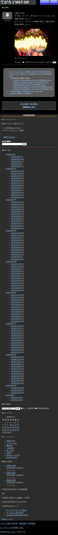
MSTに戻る (9, 137)
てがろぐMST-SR (15, 2)
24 (11, 430)
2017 (9, 395)
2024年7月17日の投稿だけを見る (25, 80)
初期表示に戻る (29, 107)
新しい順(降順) (28, 408)
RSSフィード (7, 519)
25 (13, 430)
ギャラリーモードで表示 (16, 510)
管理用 (54, 2)
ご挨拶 (9, 448)
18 (13, 427)
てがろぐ (13, 532)
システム (10, 443)
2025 (9, 169)
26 (16, 430)
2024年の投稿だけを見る (22, 85)
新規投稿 (44, 2)
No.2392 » (34, 104)
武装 (8, 453)
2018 (9, 386)
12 (16, 425)
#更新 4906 (11, 466)
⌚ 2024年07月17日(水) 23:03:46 (33, 62)
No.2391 (7, 20)
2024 (9, 200)
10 (11, 425)
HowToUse (10, 458)
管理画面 (31, 523)
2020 (9, 324)
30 (8, 432)
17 (11, 427)
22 (6, 430)
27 (18, 430)
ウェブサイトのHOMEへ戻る (12, 528)
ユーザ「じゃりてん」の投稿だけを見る (23, 72)
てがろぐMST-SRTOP (9, 523)
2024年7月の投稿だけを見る (23, 82)
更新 (8, 441)
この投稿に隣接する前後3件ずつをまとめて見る (26, 91)
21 (3, 430)
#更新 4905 (11, 473)
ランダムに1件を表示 (15, 513)
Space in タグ (12, 455)
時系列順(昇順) (42, 408)
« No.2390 (24, 104)
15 (6, 427)
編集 (54, 62)
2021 (9, 293)
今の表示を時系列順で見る (17, 515)
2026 (9, 154)
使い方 (9, 450)
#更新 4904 (11, 480)
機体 (8, 446)
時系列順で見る (45, 72)
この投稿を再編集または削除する (21, 93)
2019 (9, 355)
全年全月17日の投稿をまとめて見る (26, 89)
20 (18, 427)
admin (19, 62)
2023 (9, 231)
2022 (9, 262)
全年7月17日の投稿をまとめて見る (25, 87)
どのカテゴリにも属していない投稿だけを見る (25, 74)
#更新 (17, 13)
